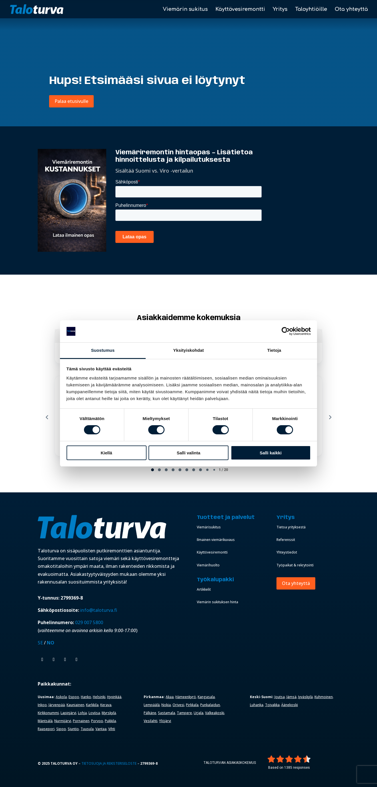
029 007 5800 (89, 622)
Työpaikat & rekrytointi (295, 565)
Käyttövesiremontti (240, 9)
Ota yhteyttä (351, 9)
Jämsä (291, 696)
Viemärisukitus (209, 527)
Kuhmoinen (323, 696)
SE (40, 643)
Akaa (170, 696)
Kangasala (206, 696)
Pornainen (81, 720)
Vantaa (101, 728)
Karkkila (92, 704)
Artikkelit (204, 589)
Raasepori (46, 728)
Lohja (82, 712)
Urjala (198, 712)
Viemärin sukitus (185, 9)
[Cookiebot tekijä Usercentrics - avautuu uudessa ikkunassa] (286, 331)
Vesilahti (150, 720)
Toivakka (272, 704)
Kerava (105, 704)
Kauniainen (75, 704)
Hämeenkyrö (185, 696)
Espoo (74, 696)
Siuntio (73, 728)
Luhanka (256, 704)
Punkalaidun (210, 704)
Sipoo (61, 728)
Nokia (166, 704)
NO (50, 643)
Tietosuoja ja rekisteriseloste (109, 763)
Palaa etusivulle (71, 101)
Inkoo (42, 704)
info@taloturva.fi (98, 610)
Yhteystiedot (286, 552)
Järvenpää (57, 704)
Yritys (280, 9)
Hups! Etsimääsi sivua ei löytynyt (147, 81)
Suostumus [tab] (103, 350)
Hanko (86, 696)
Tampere (184, 712)
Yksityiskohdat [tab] (188, 350)
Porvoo (97, 720)
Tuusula (87, 728)
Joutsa (279, 696)
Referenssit (285, 539)
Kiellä (106, 452)
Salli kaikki (271, 452)
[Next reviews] (329, 417)
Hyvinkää (114, 696)
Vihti (111, 728)
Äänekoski (289, 704)
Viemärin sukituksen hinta (217, 602)
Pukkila (110, 720)
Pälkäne (150, 712)
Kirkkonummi (48, 712)
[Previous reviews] (46, 417)
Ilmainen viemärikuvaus (216, 539)
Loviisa (94, 712)
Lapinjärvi (68, 712)
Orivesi (178, 704)
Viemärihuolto (208, 565)
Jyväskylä (305, 696)
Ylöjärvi (165, 720)
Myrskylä (109, 712)
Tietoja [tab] (274, 350)
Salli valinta (188, 452)
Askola (61, 696)
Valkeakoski (214, 712)
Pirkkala (192, 704)
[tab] (152, 469)
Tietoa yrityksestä (291, 527)
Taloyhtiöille (311, 9)
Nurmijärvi (62, 720)
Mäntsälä (45, 720)
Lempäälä (152, 704)
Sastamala (166, 712)
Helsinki (99, 696)
